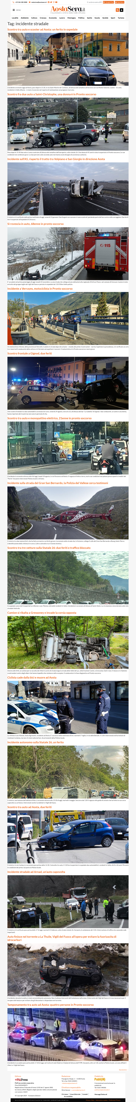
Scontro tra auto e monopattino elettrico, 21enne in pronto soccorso (49, 418)
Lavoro (62, 18)
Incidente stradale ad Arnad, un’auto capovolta (36, 872)
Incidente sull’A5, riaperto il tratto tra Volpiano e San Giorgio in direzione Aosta (56, 159)
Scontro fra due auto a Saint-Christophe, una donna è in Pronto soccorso (51, 94)
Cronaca (43, 18)
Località (15, 18)
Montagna (71, 18)
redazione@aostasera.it (69, 1083)
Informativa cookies (102, 1100)
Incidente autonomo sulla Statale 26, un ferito (35, 742)
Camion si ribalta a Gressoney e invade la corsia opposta (41, 612)
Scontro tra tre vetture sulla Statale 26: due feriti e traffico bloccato (49, 547)
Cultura (34, 18)
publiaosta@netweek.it (102, 1090)
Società (105, 18)
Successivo (124, 1070)
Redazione (66, 1076)
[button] (117, 10)
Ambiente (25, 18)
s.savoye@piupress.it (78, 1090)
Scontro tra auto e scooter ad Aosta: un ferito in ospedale (42, 29)
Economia (53, 18)
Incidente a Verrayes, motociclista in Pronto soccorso (40, 288)
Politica (81, 18)
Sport (113, 18)
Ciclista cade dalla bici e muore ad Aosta (31, 677)
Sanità (89, 18)
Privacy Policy (90, 1100)
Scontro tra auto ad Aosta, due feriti (29, 807)
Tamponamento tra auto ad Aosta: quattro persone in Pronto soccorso (50, 1004)
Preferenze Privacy (114, 1100)
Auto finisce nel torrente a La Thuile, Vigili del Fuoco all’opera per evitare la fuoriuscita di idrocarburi (61, 938)
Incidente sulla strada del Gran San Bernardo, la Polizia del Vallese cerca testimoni (57, 483)
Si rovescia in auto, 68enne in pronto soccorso (35, 224)
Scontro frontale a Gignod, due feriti (29, 353)
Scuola (97, 18)
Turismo (121, 18)
